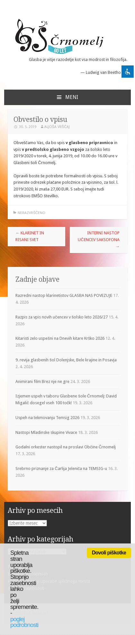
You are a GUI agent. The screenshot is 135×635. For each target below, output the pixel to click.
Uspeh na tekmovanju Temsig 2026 (47, 417)
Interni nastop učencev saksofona (98, 239)
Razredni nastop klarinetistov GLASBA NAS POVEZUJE (63, 295)
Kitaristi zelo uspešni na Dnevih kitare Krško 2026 (59, 338)
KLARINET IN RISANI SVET (29, 236)
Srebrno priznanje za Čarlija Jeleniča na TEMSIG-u (61, 468)
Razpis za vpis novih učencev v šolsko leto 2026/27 (61, 317)
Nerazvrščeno (31, 213)
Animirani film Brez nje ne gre (42, 381)
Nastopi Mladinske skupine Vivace (46, 432)
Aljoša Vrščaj (57, 127)
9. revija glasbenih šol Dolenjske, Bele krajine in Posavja (66, 359)
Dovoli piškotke (109, 552)
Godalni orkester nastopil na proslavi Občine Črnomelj (65, 447)
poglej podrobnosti (24, 622)
